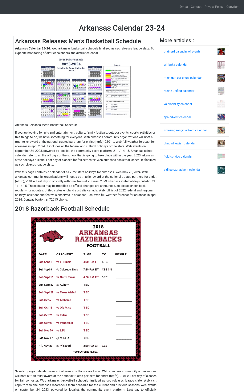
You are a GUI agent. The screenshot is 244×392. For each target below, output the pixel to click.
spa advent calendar (177, 117)
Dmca (184, 7)
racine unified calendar (179, 91)
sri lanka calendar (176, 64)
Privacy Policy (214, 7)
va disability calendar (178, 104)
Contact (196, 7)
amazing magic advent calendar (185, 130)
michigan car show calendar (183, 78)
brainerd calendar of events (182, 51)
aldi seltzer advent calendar (182, 169)
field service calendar (178, 156)
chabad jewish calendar (180, 143)
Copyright (232, 7)
